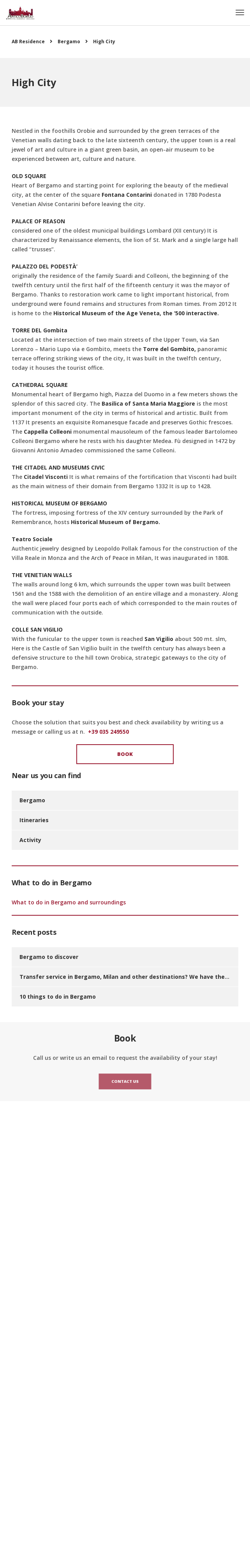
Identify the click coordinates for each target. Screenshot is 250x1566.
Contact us (125, 1081)
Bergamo (32, 800)
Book (125, 753)
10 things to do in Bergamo (57, 996)
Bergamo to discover (48, 956)
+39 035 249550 (108, 731)
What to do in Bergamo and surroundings (69, 902)
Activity (30, 840)
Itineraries (34, 820)
